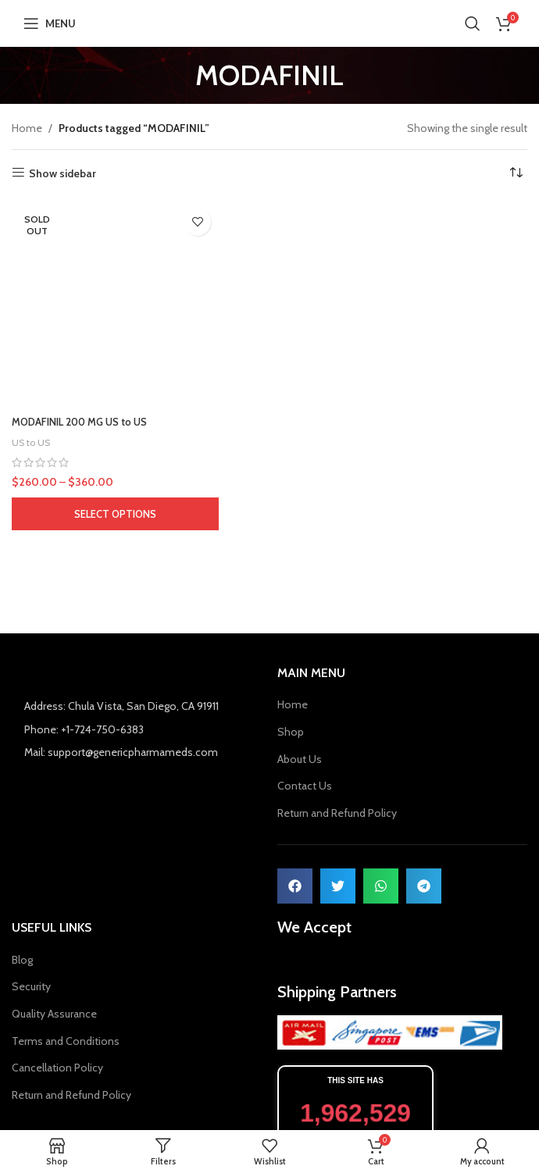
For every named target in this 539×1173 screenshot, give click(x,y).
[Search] (472, 23)
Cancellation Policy (57, 1068)
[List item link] (137, 768)
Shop (290, 732)
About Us (299, 759)
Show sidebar (62, 173)
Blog (22, 960)
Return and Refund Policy (337, 813)
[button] (294, 886)
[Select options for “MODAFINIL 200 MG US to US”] (115, 513)
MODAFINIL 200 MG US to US (86, 422)
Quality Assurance (54, 1014)
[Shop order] (515, 173)
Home (27, 128)
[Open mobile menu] (50, 23)
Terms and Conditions (66, 1041)
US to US (32, 442)
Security (31, 986)
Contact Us (304, 786)
